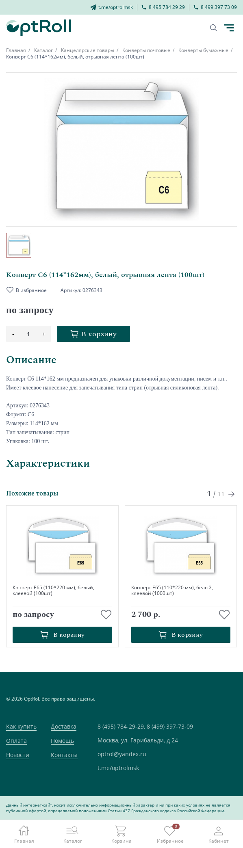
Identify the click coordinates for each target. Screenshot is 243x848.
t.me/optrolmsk (118, 768)
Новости (17, 755)
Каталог (43, 50)
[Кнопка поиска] (213, 28)
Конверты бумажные (203, 50)
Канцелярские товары (87, 50)
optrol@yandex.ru (122, 754)
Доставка (63, 726)
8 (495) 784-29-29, (121, 726)
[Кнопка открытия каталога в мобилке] (229, 28)
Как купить (21, 726)
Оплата (16, 740)
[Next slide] (232, 494)
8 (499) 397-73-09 (170, 726)
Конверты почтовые (146, 50)
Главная (16, 50)
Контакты (64, 755)
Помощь (62, 740)
